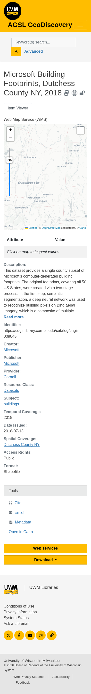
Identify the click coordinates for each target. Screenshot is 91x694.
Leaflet (31, 227)
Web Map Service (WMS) (25, 119)
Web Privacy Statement (29, 677)
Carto (82, 227)
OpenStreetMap (51, 227)
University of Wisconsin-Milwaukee (32, 660)
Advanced (33, 51)
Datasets (11, 390)
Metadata (23, 522)
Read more (14, 317)
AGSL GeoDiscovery (12, 12)
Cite (18, 503)
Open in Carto (21, 532)
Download (44, 560)
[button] (10, 130)
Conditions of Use (19, 606)
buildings (11, 404)
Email (19, 512)
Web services (45, 548)
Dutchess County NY (22, 445)
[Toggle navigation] (80, 25)
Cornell (10, 377)
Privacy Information (20, 612)
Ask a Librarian (17, 624)
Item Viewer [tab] (18, 108)
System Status (16, 618)
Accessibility (61, 677)
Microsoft (11, 350)
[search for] (43, 42)
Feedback (23, 682)
